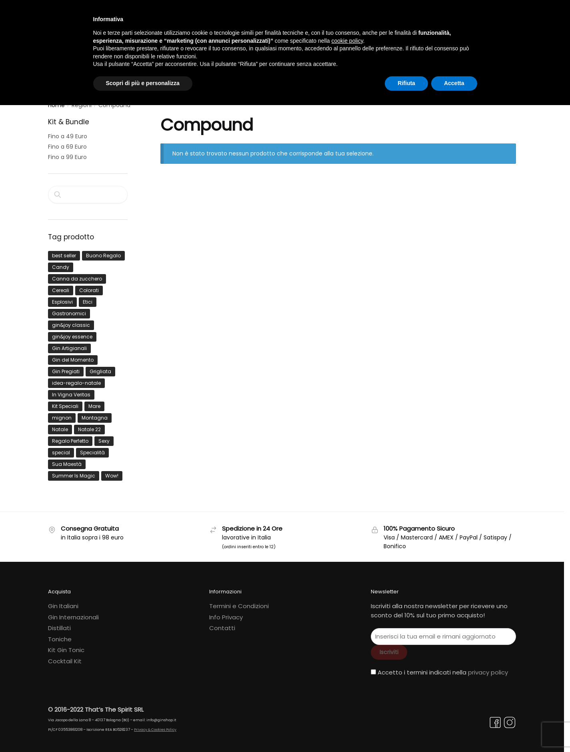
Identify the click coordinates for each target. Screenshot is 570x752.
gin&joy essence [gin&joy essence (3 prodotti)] (72, 332)
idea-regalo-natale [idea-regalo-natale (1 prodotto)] (76, 378)
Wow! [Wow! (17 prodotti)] (111, 471)
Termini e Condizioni (239, 601)
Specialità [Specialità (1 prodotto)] (92, 448)
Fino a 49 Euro (67, 132)
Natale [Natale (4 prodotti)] (60, 425)
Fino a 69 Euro (67, 142)
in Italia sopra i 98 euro (92, 533)
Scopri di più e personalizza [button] (143, 83)
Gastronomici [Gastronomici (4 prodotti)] (69, 309)
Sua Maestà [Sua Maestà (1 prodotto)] (67, 459)
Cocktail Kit (65, 656)
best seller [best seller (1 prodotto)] (64, 251)
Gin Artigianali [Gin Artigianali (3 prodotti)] (69, 343)
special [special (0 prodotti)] (61, 448)
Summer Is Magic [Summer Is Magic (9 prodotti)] (73, 471)
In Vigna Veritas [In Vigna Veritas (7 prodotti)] (71, 390)
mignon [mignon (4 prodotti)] (62, 413)
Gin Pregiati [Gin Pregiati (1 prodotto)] (66, 367)
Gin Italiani (63, 601)
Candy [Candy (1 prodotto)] (60, 262)
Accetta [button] (454, 83)
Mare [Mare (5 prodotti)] (94, 401)
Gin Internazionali (73, 612)
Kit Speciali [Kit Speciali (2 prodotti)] (65, 401)
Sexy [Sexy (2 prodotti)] (104, 436)
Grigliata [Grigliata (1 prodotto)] (100, 367)
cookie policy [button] (347, 41)
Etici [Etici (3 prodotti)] (87, 297)
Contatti (222, 623)
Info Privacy (226, 612)
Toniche (60, 634)
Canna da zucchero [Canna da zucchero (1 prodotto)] (77, 274)
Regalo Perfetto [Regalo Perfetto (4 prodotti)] (70, 436)
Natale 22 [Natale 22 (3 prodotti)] (89, 425)
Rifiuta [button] (406, 83)
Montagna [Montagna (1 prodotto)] (95, 413)
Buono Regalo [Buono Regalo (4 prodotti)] (103, 251)
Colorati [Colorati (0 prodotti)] (89, 285)
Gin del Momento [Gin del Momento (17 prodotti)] (73, 355)
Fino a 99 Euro (67, 152)
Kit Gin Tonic (66, 645)
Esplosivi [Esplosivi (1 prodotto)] (62, 297)
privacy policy (488, 668)
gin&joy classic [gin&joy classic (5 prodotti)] (71, 320)
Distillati (59, 623)
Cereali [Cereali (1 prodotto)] (60, 285)
